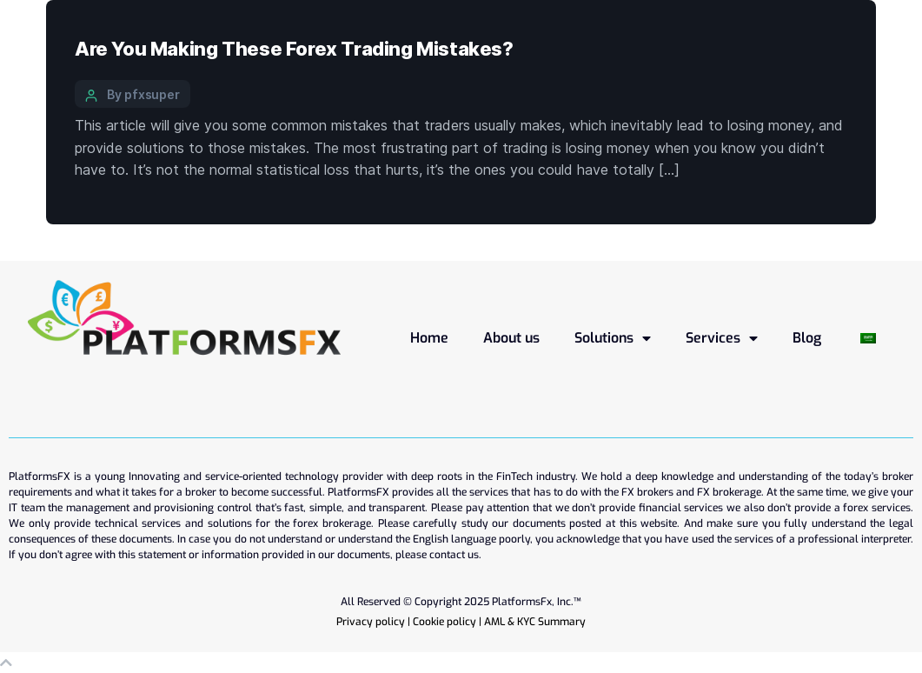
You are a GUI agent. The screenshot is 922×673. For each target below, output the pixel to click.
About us (511, 338)
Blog (807, 338)
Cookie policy (444, 622)
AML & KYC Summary (535, 622)
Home (429, 338)
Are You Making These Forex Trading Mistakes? (294, 48)
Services (722, 338)
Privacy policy (370, 622)
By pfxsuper (143, 94)
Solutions (612, 338)
